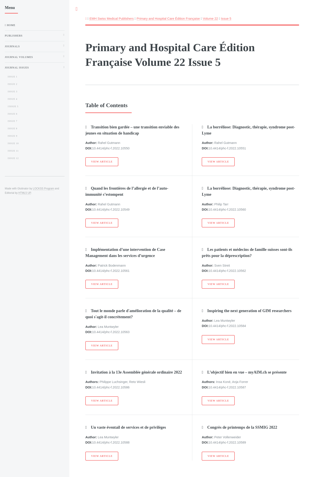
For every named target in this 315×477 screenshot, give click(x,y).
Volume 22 (210, 18)
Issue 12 (13, 158)
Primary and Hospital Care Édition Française (168, 18)
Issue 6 (12, 114)
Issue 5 (226, 18)
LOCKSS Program (43, 188)
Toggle (76, 9)
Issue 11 (13, 151)
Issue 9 (12, 136)
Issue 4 (12, 99)
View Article (102, 161)
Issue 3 (12, 91)
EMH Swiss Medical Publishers (111, 18)
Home (10, 25)
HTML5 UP (24, 192)
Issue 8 (12, 128)
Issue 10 (13, 143)
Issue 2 (12, 84)
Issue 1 (12, 76)
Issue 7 (12, 121)
